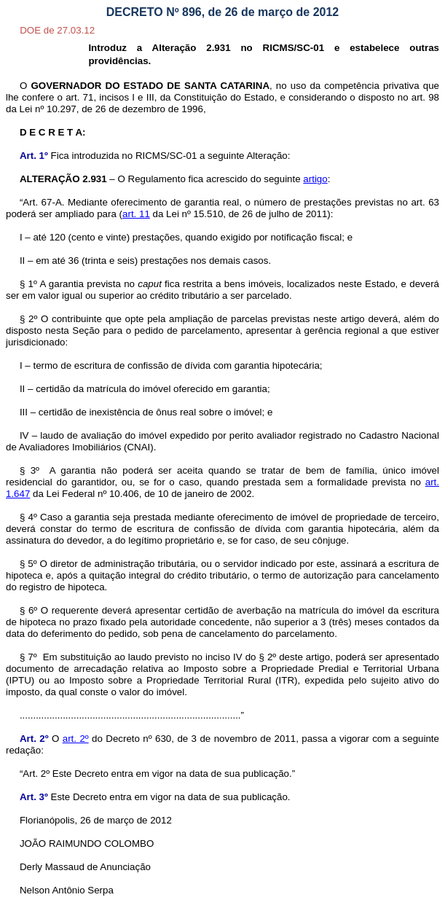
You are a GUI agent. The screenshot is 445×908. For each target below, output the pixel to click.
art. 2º (76, 738)
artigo (315, 178)
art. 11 (136, 213)
